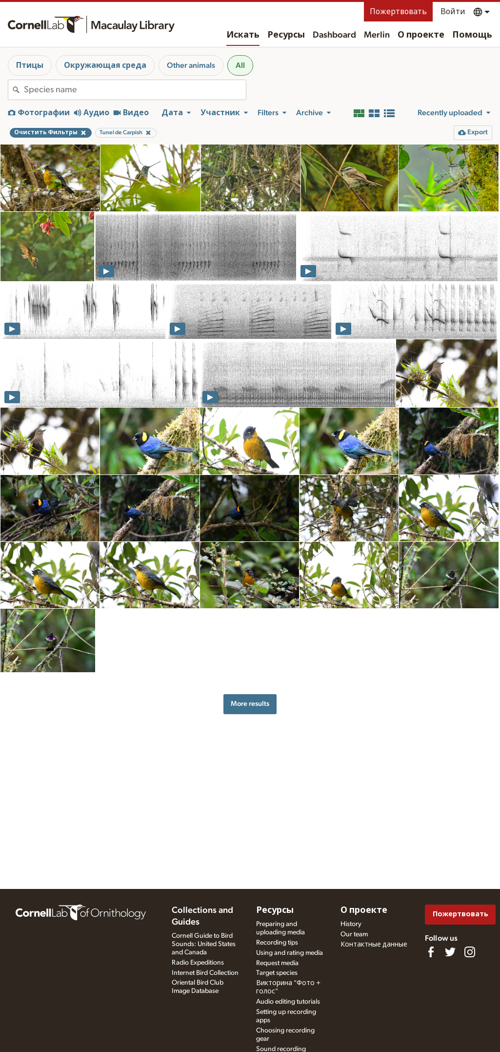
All (240, 65)
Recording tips (277, 942)
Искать (243, 35)
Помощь (472, 35)
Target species (277, 972)
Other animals (191, 65)
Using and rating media (289, 952)
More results (250, 703)
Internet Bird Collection (205, 972)
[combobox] (135, 90)
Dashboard (334, 35)
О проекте (421, 35)
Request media (277, 963)
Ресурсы (286, 35)
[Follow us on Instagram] (470, 952)
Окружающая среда (105, 65)
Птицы (29, 65)
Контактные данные (373, 944)
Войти (452, 12)
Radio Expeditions (198, 962)
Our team (354, 934)
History (350, 924)
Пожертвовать (398, 12)
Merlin (377, 35)
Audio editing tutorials (288, 1001)
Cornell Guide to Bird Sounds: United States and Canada (204, 944)
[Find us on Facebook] (431, 952)
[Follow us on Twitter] (450, 952)
